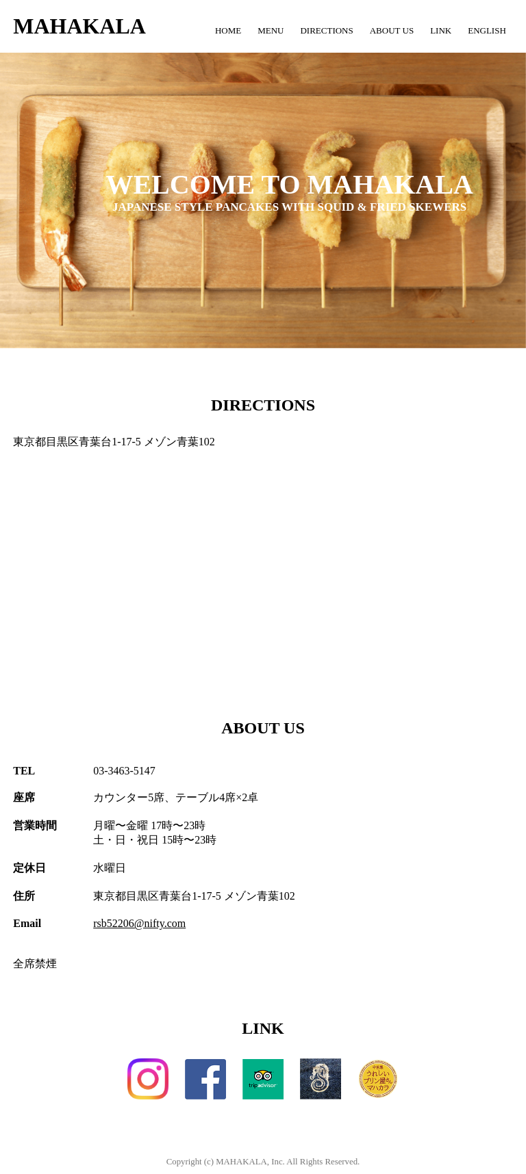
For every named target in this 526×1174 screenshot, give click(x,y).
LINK (440, 30)
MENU (271, 30)
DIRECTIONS (326, 30)
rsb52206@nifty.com (139, 923)
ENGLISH (487, 30)
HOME (228, 30)
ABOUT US (392, 30)
